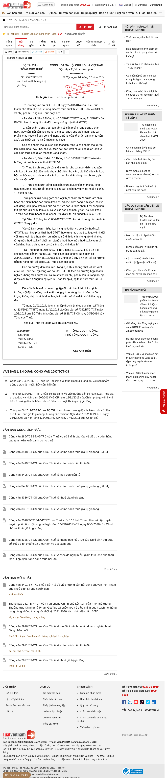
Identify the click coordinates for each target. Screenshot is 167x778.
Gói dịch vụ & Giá (104, 4)
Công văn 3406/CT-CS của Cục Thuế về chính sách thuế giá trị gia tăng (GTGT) (59, 486)
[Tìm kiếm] (85, 27)
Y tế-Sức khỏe (16, 594)
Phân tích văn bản (52, 699)
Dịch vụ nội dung (52, 717)
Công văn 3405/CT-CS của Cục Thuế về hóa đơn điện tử (44, 474)
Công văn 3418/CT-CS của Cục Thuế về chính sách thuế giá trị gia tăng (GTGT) (59, 452)
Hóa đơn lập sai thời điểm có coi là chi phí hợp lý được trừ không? (142, 52)
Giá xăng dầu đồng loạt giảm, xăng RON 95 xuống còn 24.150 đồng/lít (142, 327)
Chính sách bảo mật (90, 711)
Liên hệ (9, 711)
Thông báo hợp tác (90, 727)
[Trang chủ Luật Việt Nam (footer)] (19, 738)
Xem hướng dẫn (75, 33)
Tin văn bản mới (69, 13)
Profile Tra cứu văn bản (18, 705)
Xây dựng (14, 617)
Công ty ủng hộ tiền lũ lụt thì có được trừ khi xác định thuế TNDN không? (142, 95)
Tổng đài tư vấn (51, 723)
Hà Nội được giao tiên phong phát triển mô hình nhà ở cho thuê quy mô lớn (142, 342)
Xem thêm (110, 569)
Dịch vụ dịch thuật (52, 711)
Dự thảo (52, 13)
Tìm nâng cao (108, 27)
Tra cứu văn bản (34, 13)
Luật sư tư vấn (124, 13)
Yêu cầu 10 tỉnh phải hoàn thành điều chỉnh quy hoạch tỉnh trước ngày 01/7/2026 (141, 377)
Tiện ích (152, 13)
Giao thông (25, 617)
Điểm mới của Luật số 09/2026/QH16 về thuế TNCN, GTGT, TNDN (142, 174)
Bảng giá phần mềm (90, 693)
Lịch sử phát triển (15, 699)
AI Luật (140, 13)
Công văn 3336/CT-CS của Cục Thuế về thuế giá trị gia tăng (46, 497)
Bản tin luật (106, 13)
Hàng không (38, 617)
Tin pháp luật (89, 13)
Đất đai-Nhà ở (16, 651)
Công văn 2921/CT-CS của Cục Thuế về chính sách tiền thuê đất (49, 645)
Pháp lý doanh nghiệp (54, 705)
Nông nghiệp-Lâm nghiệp (56, 636)
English (125, 4)
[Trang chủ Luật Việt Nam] (17, 5)
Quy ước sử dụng (89, 705)
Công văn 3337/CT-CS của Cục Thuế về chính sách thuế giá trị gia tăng (54, 509)
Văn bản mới (14, 13)
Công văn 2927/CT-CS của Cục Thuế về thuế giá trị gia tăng (46, 660)
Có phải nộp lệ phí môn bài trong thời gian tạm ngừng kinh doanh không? (141, 79)
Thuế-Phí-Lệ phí (17, 636)
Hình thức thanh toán (91, 699)
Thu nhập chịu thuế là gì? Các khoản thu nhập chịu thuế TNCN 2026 (149, 132)
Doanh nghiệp (34, 636)
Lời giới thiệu (12, 693)
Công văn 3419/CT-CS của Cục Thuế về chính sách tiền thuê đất (49, 463)
